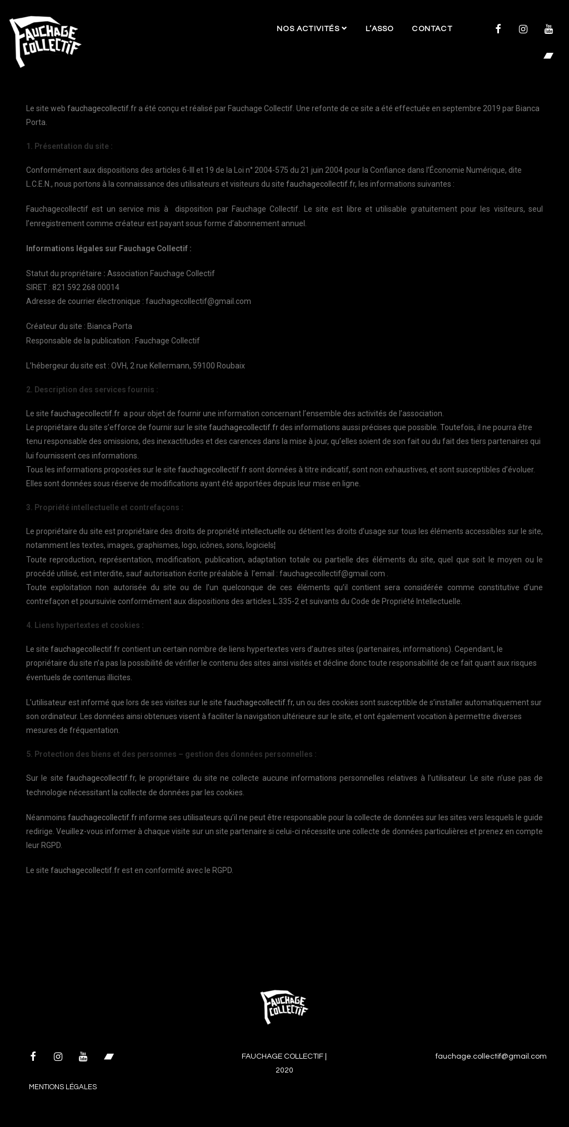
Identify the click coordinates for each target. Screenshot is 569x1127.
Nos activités (312, 28)
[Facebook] (497, 30)
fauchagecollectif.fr (102, 108)
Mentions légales (63, 1087)
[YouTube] (548, 30)
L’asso (379, 29)
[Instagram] (523, 30)
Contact (432, 29)
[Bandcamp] (548, 57)
